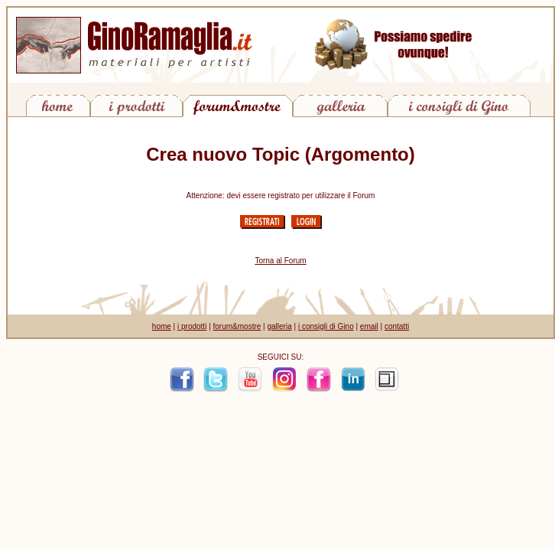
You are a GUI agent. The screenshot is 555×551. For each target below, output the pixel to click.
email (369, 326)
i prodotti (191, 326)
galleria (279, 326)
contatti (397, 326)
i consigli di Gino (326, 326)
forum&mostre (237, 326)
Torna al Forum (280, 260)
